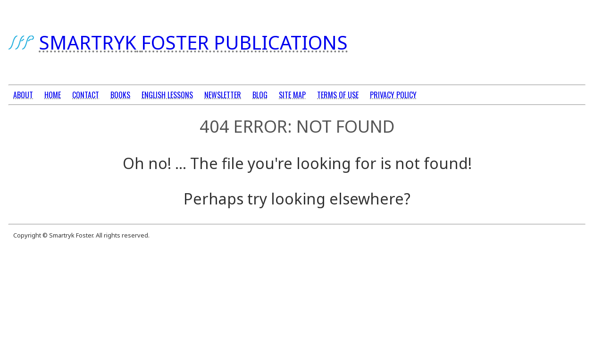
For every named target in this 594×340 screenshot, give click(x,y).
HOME (52, 95)
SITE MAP (292, 95)
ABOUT (23, 95)
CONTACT (85, 95)
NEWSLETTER (222, 95)
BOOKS (120, 95)
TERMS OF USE (338, 95)
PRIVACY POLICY (393, 95)
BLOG (260, 95)
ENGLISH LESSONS (167, 95)
